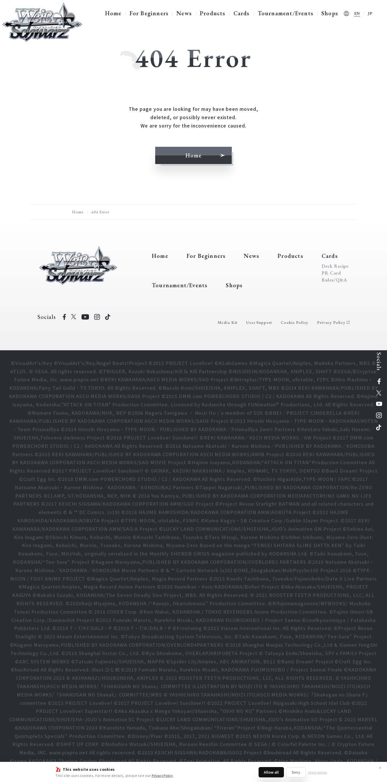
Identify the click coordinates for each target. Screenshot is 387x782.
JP (370, 13)
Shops (329, 13)
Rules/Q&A (334, 280)
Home (113, 13)
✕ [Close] (380, 767)
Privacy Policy (162, 775)
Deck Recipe (335, 266)
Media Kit (228, 322)
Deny (296, 772)
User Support (259, 322)
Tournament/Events (285, 13)
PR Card (331, 273)
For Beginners (149, 13)
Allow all (271, 772)
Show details (317, 772)
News (184, 13)
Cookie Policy (294, 322)
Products (212, 13)
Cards (242, 13)
